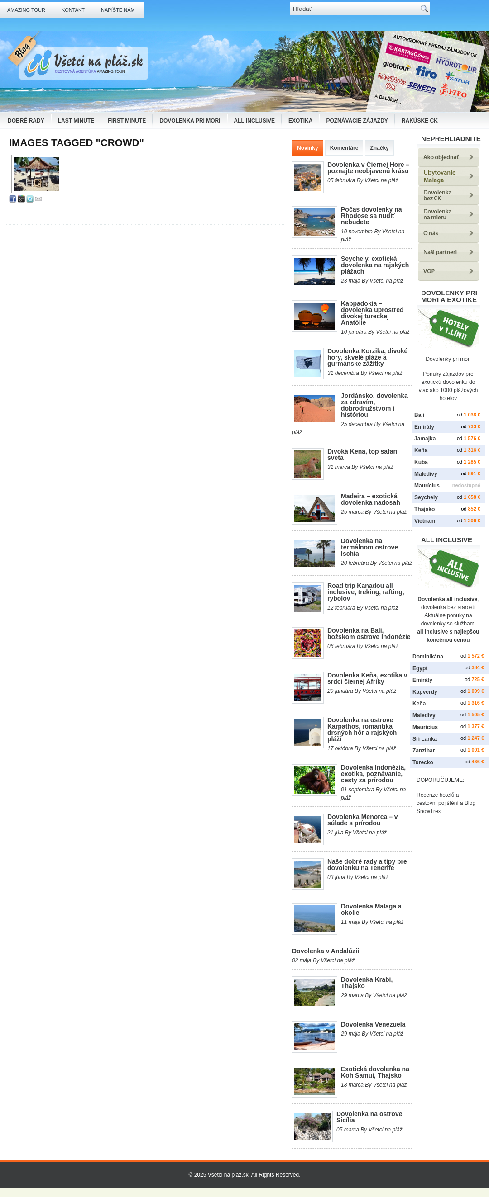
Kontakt (73, 10)
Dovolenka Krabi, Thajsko (367, 982)
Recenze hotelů (435, 795)
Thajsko (424, 509)
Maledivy (425, 474)
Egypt (419, 668)
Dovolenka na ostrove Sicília (369, 1117)
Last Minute (76, 121)
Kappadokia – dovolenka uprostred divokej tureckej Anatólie (372, 313)
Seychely (426, 497)
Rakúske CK (420, 121)
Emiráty (424, 427)
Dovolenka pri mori (189, 121)
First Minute (127, 121)
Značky (379, 148)
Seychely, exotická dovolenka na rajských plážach (375, 265)
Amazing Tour (26, 10)
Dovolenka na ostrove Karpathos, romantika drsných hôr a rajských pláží (362, 729)
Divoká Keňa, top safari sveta (362, 454)
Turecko (422, 762)
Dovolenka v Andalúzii (325, 951)
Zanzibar (423, 751)
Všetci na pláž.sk (228, 1175)
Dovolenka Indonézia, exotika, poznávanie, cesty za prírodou (373, 774)
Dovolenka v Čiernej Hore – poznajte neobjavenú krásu (368, 168)
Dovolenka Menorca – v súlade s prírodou (362, 820)
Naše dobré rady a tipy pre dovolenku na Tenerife (367, 864)
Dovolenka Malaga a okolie (371, 909)
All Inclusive (254, 121)
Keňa (420, 450)
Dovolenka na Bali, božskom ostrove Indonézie (369, 633)
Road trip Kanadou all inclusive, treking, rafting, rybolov (365, 592)
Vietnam (424, 521)
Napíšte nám (118, 10)
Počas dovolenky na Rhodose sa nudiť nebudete (371, 216)
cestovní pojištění (438, 803)
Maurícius (427, 486)
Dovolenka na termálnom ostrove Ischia (369, 547)
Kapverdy (424, 692)
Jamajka (425, 438)
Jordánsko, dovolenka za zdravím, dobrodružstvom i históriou (374, 405)
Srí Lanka (424, 739)
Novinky (307, 148)
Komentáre (344, 148)
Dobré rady (26, 121)
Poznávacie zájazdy (357, 121)
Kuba (421, 462)
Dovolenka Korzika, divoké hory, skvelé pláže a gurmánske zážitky (367, 357)
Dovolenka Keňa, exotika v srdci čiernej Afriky (367, 678)
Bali (419, 415)
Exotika (300, 121)
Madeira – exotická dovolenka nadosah (370, 499)
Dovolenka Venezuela (373, 1024)
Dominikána (427, 656)
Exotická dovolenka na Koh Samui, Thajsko (375, 1072)
